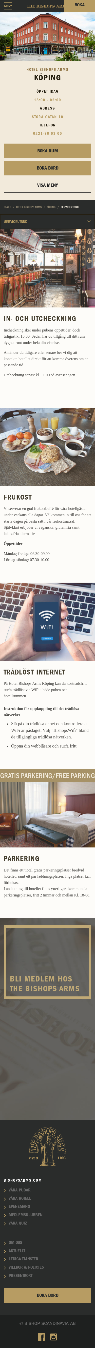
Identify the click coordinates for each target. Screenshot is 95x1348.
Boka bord (47, 168)
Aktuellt (17, 1251)
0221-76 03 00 (47, 133)
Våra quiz (18, 1223)
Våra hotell (20, 1198)
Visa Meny (47, 185)
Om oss (15, 1242)
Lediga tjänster (23, 1259)
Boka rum (47, 150)
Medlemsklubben (25, 1215)
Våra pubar (20, 1190)
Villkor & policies (26, 1267)
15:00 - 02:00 (47, 100)
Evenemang (19, 1206)
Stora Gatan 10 (47, 117)
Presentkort (21, 1276)
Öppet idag (48, 91)
